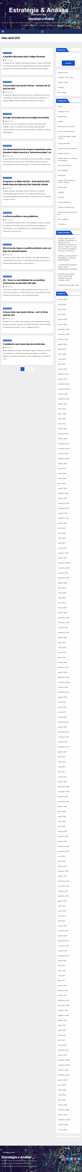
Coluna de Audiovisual (66, 131)
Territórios (62, 224)
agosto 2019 (62, 637)
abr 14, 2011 (9, 347)
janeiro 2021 (62, 558)
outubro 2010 (63, 1010)
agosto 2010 (62, 1020)
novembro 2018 (63, 682)
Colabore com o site (65, 77)
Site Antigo (62, 92)
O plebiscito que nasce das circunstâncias (24, 344)
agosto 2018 (62, 697)
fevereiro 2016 (63, 836)
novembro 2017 (63, 737)
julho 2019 (62, 642)
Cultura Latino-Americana (67, 148)
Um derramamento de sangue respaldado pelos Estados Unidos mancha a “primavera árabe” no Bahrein (27, 152)
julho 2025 (62, 304)
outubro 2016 (63, 796)
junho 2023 (62, 414)
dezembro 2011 (63, 941)
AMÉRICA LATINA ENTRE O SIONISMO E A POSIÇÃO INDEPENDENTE (68, 258)
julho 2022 (62, 468)
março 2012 (62, 926)
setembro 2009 (63, 1075)
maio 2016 (62, 821)
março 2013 (62, 866)
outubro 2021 (63, 513)
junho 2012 (62, 911)
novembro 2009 (64, 1065)
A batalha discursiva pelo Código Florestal (24, 56)
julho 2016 (62, 811)
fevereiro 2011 (63, 990)
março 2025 (62, 319)
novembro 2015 (63, 851)
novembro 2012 (63, 886)
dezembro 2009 (64, 1060)
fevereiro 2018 (63, 722)
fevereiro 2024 (63, 374)
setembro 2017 (63, 747)
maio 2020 (62, 598)
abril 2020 (61, 603)
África (60, 106)
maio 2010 (62, 1035)
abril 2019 (61, 657)
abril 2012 (61, 921)
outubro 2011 (63, 951)
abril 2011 (61, 980)
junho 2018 (62, 707)
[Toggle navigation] (42, 31)
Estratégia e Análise (41, 19)
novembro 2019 (63, 622)
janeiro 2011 (62, 995)
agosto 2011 (62, 961)
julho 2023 (62, 409)
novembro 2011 (63, 946)
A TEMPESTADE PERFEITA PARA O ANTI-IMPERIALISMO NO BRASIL (68, 267)
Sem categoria (7, 52)
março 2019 (62, 662)
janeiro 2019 (62, 672)
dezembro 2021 (63, 503)
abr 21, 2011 (9, 188)
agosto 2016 (62, 806)
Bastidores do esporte (66, 126)
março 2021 (62, 548)
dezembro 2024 (64, 329)
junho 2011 (62, 970)
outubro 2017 (63, 742)
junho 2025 (62, 309)
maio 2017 (61, 767)
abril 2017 (61, 772)
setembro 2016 (63, 801)
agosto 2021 (62, 523)
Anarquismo (62, 116)
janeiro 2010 (62, 1055)
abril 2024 (61, 364)
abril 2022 (61, 483)
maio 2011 (61, 975)
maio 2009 (62, 1095)
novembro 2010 (63, 1005)
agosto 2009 (62, 1080)
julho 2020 (62, 588)
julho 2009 (62, 1085)
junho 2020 (62, 593)
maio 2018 (62, 712)
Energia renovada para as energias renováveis (26, 117)
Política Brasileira (64, 202)
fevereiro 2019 (63, 667)
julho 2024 (62, 349)
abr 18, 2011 (9, 254)
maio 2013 (61, 856)
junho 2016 (62, 816)
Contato (61, 87)
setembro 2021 (63, 518)
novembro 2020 (64, 568)
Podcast (61, 197)
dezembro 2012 (63, 881)
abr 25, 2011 (9, 121)
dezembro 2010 (63, 1000)
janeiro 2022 (62, 498)
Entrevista (62, 175)
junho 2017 (62, 762)
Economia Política (64, 165)
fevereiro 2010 (63, 1050)
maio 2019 (62, 652)
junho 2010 (62, 1030)
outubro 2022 (63, 453)
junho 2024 (62, 354)
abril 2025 (61, 314)
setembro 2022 (63, 458)
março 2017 (62, 777)
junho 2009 (62, 1090)
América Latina (63, 111)
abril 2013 (61, 861)
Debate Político (63, 153)
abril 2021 (61, 543)
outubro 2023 (63, 394)
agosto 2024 (62, 344)
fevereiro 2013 (63, 871)
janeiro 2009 (62, 1115)
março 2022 (62, 488)
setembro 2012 (63, 896)
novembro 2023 (64, 389)
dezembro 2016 (63, 787)
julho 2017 (61, 757)
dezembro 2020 (64, 563)
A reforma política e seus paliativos (20, 216)
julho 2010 (62, 1025)
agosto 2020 (62, 583)
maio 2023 (62, 419)
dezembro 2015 (63, 846)
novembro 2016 (63, 791)
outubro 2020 (63, 573)
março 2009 (62, 1105)
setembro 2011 (63, 956)
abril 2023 (61, 424)
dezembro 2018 (63, 677)
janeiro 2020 (62, 613)
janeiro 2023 (62, 439)
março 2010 (62, 1045)
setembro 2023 (63, 399)
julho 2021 (62, 528)
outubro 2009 (63, 1070)
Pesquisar (62, 50)
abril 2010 (61, 1040)
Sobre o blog (62, 82)
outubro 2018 (63, 687)
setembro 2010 (63, 1015)
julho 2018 (62, 702)
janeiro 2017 (62, 782)
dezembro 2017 (63, 732)
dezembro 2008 (64, 1120)
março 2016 (62, 831)
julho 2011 (61, 965)
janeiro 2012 (62, 936)
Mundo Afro (62, 187)
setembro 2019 (63, 632)
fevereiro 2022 (63, 493)
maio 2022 (62, 478)
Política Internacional (66, 207)
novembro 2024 (64, 334)
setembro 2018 (63, 692)
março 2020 (62, 608)
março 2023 (62, 429)
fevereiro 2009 (63, 1110)
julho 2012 (62, 906)
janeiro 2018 (62, 727)
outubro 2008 (63, 1125)
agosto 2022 (62, 463)
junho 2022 (62, 473)
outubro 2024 (63, 339)
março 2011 (62, 985)
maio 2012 (61, 916)
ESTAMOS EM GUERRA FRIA (68, 285)
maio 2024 (62, 359)
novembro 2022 (64, 448)
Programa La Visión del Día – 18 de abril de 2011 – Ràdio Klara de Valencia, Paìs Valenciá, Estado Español (26, 184)
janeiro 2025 (62, 324)
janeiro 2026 (62, 299)
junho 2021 (62, 533)
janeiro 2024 (62, 379)
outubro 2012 (63, 891)
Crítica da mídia (64, 143)
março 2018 (62, 717)
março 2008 (62, 1130)
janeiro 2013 (62, 876)
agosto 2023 (62, 404)
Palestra (61, 192)
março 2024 (62, 369)
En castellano (63, 170)
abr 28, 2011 (9, 60)
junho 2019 (62, 647)
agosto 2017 (62, 752)
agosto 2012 (62, 901)
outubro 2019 (63, 627)
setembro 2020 (63, 578)
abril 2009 (62, 1100)
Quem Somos (63, 72)
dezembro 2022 (64, 444)
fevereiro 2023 (63, 434)
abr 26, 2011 (9, 92)
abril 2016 (61, 826)
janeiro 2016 (62, 841)
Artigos (60, 121)
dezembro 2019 (63, 618)
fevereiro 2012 (63, 931)
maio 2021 (61, 538)
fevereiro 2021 (63, 553)
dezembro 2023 (64, 384)
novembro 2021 (63, 508)
